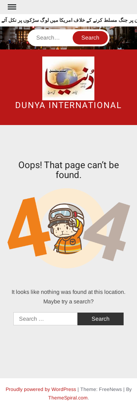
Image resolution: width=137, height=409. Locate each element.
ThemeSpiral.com (68, 398)
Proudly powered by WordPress (41, 389)
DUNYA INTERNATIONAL (68, 105)
